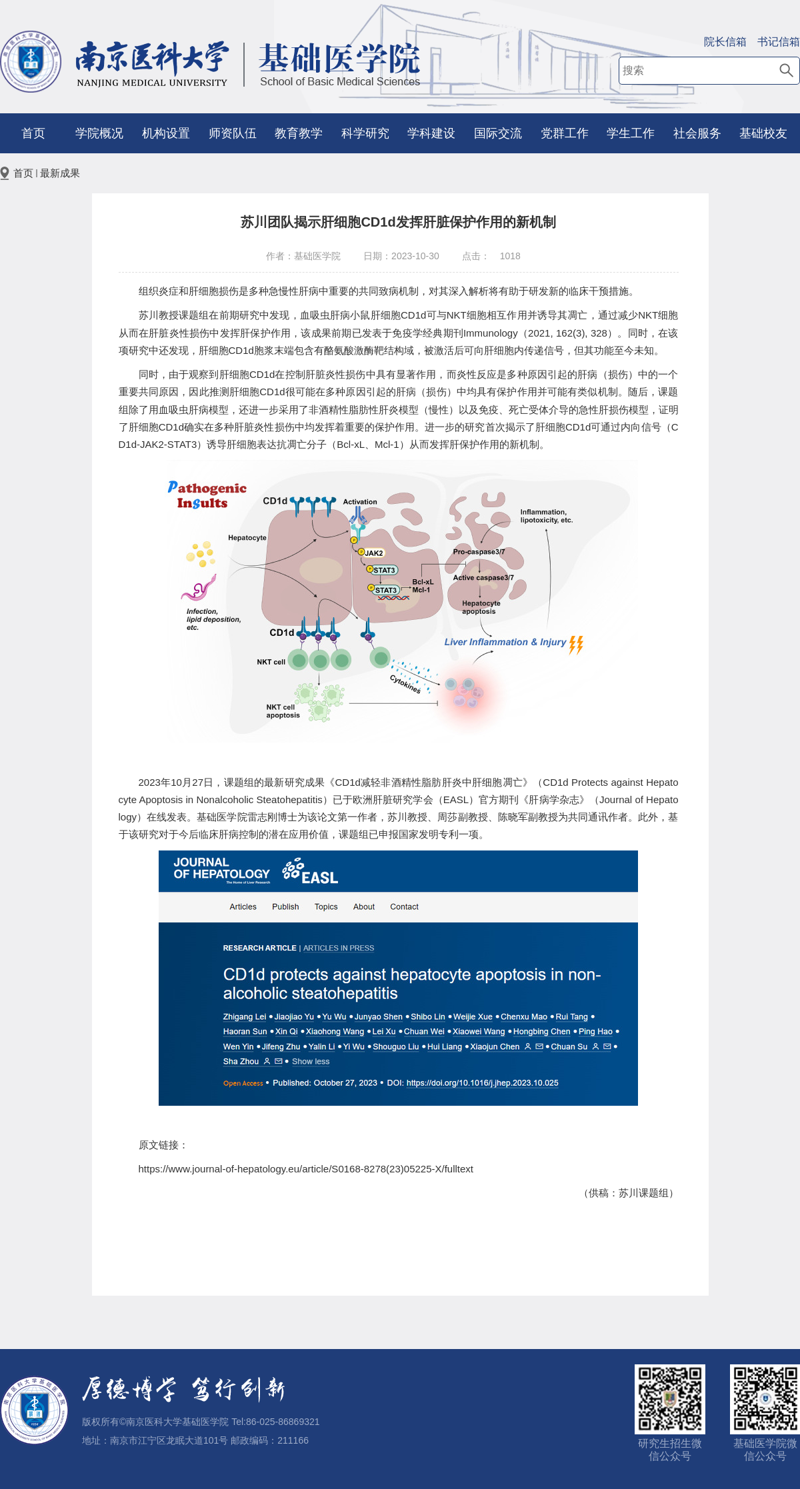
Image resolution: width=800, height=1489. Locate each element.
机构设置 (166, 133)
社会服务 (697, 133)
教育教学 (299, 133)
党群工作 (565, 133)
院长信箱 (725, 41)
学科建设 (431, 133)
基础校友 (763, 133)
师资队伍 (233, 133)
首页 (33, 133)
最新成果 (60, 173)
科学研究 (365, 133)
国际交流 (498, 133)
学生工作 (631, 133)
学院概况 (99, 133)
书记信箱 (778, 41)
